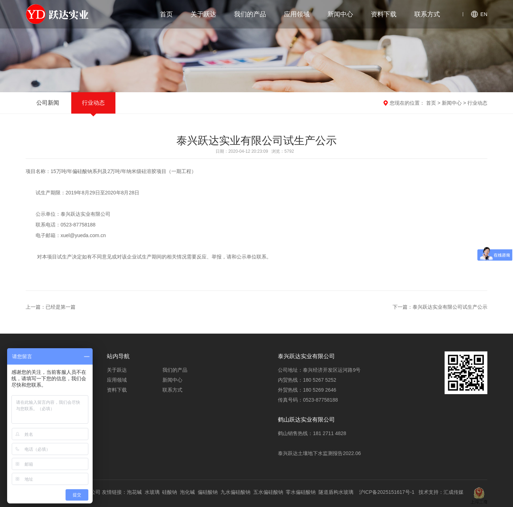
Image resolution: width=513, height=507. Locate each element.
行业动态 (93, 103)
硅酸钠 (169, 492)
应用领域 (297, 14)
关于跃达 (203, 14)
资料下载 (384, 14)
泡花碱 (134, 492)
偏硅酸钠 (208, 492)
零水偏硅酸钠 (301, 492)
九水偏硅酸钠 (235, 492)
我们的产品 (250, 14)
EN (484, 14)
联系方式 (427, 14)
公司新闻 (47, 103)
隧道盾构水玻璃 (335, 492)
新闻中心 (340, 14)
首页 (166, 14)
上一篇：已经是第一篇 (51, 307)
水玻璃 (152, 492)
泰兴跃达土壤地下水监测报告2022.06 (319, 453)
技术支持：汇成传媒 (441, 492)
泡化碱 (187, 492)
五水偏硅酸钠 (268, 492)
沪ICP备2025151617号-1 (387, 492)
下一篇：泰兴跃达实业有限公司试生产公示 (440, 307)
